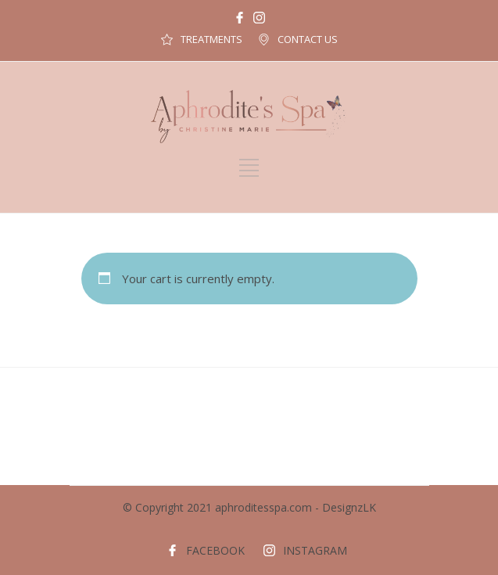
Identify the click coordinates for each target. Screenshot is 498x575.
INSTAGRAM (315, 550)
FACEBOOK (215, 550)
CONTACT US (308, 39)
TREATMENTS (211, 39)
